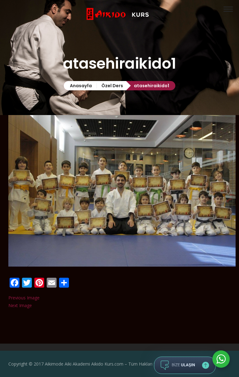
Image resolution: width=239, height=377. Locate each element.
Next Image (20, 305)
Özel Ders (112, 85)
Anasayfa (81, 85)
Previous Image (24, 298)
